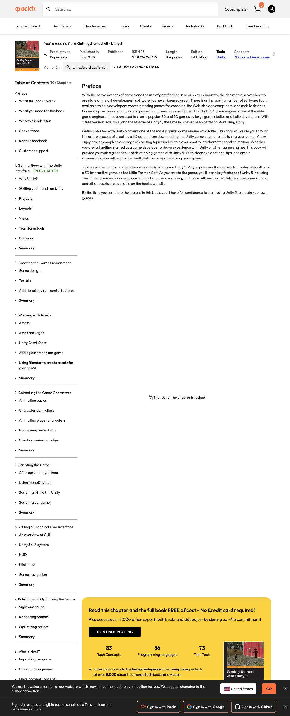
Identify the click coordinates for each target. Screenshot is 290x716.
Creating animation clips (38, 440)
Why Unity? (28, 178)
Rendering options (34, 616)
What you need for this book (41, 111)
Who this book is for (35, 121)
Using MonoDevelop (35, 482)
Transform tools (32, 228)
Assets (24, 322)
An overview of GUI (34, 534)
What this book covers (37, 101)
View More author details (136, 67)
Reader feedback (33, 140)
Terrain (25, 280)
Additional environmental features (47, 290)
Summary (27, 248)
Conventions (29, 130)
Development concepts (38, 679)
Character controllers (36, 410)
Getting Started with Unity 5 (99, 43)
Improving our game (35, 659)
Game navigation (33, 574)
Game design (29, 270)
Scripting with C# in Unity (39, 492)
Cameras (26, 238)
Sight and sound (31, 607)
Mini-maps (27, 564)
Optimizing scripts (33, 626)
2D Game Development (253, 57)
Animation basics (33, 400)
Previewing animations (37, 430)
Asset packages (31, 332)
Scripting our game (34, 502)
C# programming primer (39, 472)
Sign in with (158, 706)
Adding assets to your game (41, 352)
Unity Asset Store (33, 342)
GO (269, 688)
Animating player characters (42, 420)
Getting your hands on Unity (41, 188)
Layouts (25, 208)
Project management (36, 669)
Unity (220, 57)
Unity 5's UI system (34, 544)
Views (24, 218)
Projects (25, 198)
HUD (23, 554)
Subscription (236, 9)
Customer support (33, 150)
